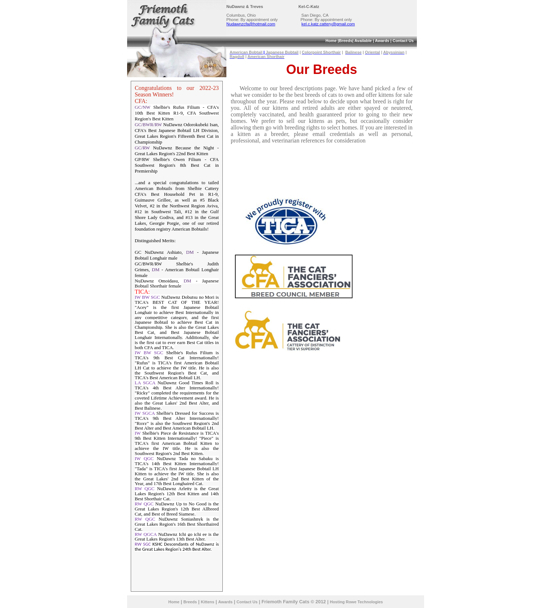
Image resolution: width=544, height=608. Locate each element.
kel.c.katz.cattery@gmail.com (328, 24)
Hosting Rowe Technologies (356, 602)
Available (363, 40)
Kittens (207, 602)
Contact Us (403, 40)
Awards (382, 40)
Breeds (345, 40)
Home (331, 40)
